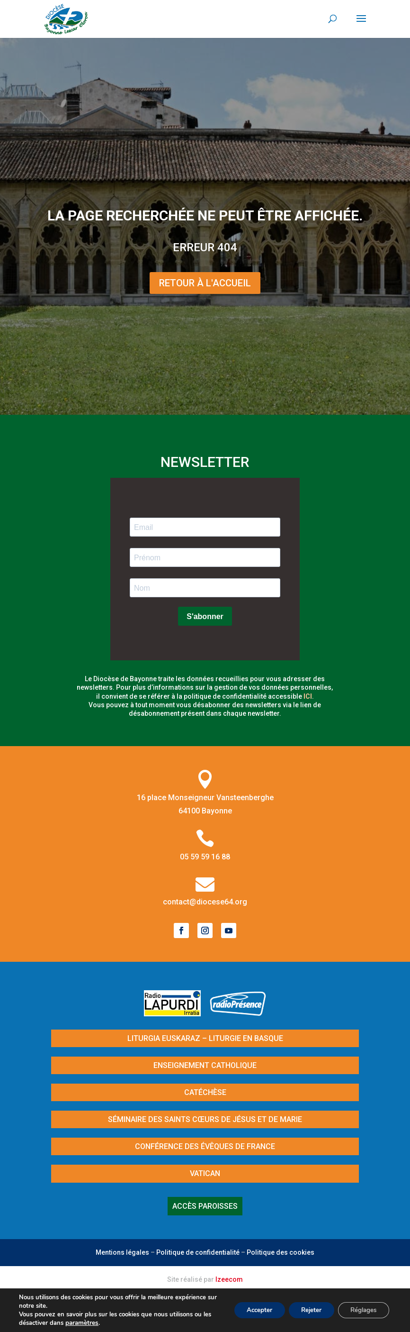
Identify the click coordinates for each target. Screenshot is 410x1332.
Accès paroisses (205, 1206)
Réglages (361, 1309)
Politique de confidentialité (198, 1252)
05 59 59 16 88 (205, 856)
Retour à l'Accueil (205, 283)
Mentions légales (122, 1252)
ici (307, 696)
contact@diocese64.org (205, 901)
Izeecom (229, 1279)
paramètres (91, 1323)
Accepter (248, 1309)
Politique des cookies (280, 1252)
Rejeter (304, 1309)
